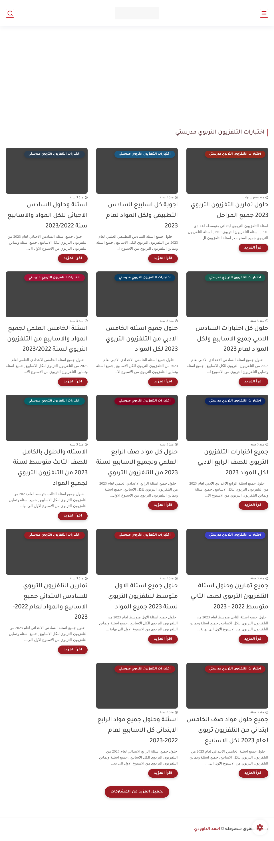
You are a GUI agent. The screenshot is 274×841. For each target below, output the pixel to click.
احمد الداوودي (207, 829)
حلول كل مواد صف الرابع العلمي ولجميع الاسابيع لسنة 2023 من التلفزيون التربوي (137, 463)
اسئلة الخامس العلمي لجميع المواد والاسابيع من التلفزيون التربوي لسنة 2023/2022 (47, 339)
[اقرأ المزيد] (253, 248)
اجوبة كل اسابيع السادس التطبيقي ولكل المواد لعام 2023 (142, 216)
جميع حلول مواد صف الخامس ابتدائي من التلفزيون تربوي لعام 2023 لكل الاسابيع (227, 731)
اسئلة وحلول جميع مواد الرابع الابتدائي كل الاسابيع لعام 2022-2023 (137, 731)
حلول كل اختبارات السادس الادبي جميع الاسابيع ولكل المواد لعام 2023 (232, 339)
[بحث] (10, 13)
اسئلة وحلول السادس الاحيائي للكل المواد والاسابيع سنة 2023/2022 (47, 216)
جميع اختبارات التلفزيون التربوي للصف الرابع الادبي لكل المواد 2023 (233, 463)
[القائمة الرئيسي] (264, 13)
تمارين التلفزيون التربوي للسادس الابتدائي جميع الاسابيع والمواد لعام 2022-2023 (50, 602)
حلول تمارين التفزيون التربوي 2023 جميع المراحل (229, 210)
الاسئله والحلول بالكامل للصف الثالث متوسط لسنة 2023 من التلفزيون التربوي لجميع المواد (50, 468)
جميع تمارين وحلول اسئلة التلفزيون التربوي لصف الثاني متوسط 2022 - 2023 (229, 597)
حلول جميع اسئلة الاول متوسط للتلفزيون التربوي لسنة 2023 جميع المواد (143, 597)
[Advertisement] (137, 78)
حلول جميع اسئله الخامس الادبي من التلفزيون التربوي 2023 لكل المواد (142, 339)
